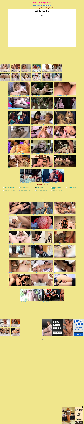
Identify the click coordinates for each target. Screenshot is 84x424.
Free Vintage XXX (37, 5)
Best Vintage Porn (42, 2)
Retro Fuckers (47, 5)
